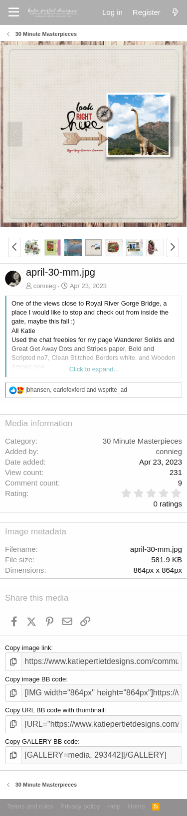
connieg (44, 286)
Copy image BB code (35, 679)
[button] (14, 247)
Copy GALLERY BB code (41, 741)
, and (76, 389)
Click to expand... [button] (94, 369)
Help (114, 806)
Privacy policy (80, 806)
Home (136, 806)
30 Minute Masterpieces (142, 441)
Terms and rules (30, 806)
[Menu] (13, 12)
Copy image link (28, 648)
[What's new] (175, 12)
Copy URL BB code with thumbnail (54, 710)
